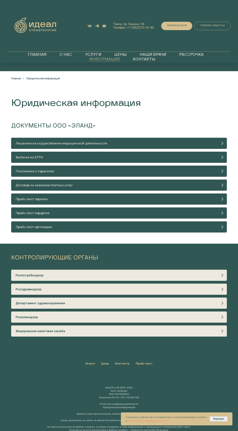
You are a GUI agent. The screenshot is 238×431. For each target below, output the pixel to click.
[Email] (104, 26)
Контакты (144, 59)
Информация (104, 59)
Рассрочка (191, 55)
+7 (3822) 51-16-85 (140, 27)
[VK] (89, 26)
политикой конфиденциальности (148, 420)
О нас (66, 55)
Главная (37, 55)
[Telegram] (97, 26)
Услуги (93, 55)
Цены (120, 55)
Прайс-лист (144, 363)
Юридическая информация (43, 78)
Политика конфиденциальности (119, 404)
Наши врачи (153, 55)
